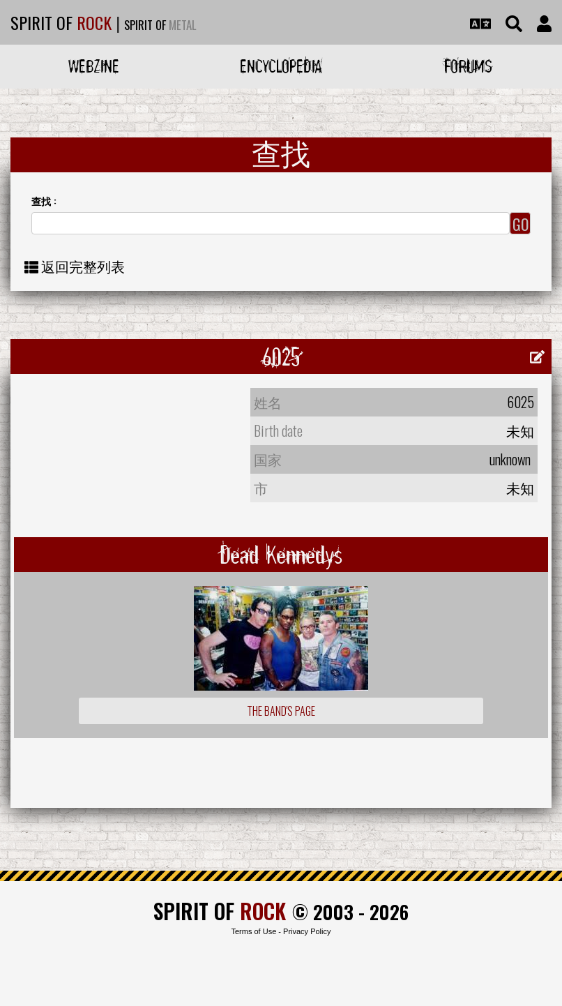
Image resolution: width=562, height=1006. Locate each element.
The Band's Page (281, 711)
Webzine (93, 65)
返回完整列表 (83, 265)
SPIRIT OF (61, 22)
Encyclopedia (281, 65)
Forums (468, 65)
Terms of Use (253, 931)
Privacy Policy (307, 931)
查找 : (43, 200)
